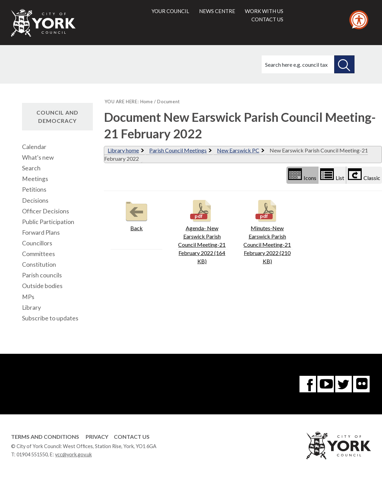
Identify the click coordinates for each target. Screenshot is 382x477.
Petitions (34, 189)
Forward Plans (41, 232)
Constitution (39, 264)
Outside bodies (42, 285)
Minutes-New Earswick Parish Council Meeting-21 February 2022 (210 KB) (267, 231)
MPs (28, 296)
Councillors (37, 243)
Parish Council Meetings (178, 150)
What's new (38, 157)
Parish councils (42, 275)
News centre (217, 11)
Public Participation (48, 221)
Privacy (97, 436)
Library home (123, 150)
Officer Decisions (45, 211)
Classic (364, 174)
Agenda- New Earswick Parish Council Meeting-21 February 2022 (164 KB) (202, 231)
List (332, 174)
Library (31, 307)
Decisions (35, 200)
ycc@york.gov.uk (73, 454)
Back (136, 214)
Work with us (264, 11)
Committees (38, 253)
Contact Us (132, 436)
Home (146, 101)
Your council (170, 11)
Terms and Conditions (45, 436)
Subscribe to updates (50, 318)
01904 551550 (32, 454)
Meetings (35, 178)
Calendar (34, 146)
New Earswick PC (238, 150)
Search (31, 168)
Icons (302, 174)
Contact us (267, 19)
